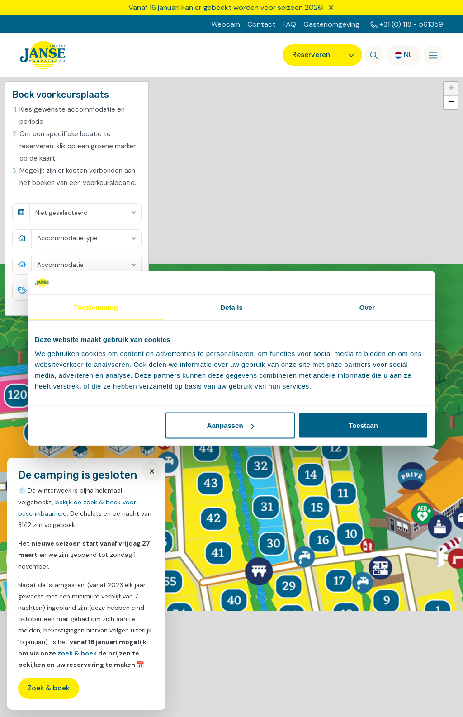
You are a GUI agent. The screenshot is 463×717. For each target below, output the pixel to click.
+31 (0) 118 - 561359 (411, 24)
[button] (451, 89)
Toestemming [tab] (96, 307)
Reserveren (311, 54)
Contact (261, 24)
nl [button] (408, 54)
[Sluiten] (331, 8)
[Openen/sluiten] (433, 55)
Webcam (225, 24)
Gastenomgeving (331, 24)
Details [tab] (231, 307)
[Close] (152, 471)
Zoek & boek (49, 688)
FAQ (289, 24)
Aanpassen (230, 425)
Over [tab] (367, 307)
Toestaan (363, 425)
